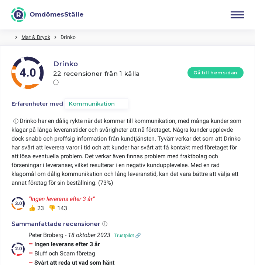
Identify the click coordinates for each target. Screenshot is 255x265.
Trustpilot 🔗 (127, 235)
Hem (7, 37)
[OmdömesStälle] (47, 14)
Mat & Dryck (35, 37)
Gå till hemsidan (215, 72)
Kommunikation (92, 103)
